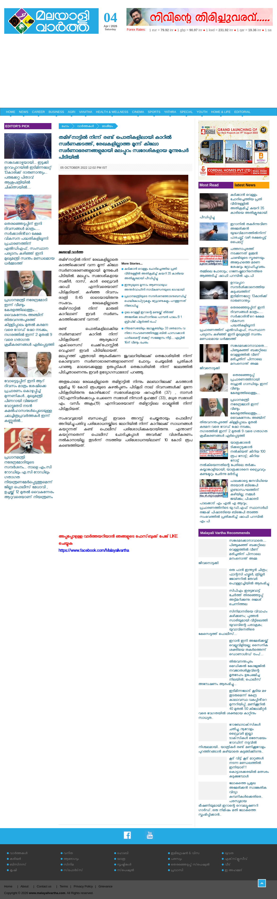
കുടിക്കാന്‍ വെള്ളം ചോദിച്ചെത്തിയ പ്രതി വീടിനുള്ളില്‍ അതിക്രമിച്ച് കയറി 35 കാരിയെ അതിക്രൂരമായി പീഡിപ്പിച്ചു (154, 274)
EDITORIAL (242, 112)
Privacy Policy (83, 886)
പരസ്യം (176, 859)
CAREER (38, 112)
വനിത (68, 854)
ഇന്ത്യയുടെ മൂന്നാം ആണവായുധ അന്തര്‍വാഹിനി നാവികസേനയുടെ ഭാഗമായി (154, 287)
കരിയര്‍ (15, 859)
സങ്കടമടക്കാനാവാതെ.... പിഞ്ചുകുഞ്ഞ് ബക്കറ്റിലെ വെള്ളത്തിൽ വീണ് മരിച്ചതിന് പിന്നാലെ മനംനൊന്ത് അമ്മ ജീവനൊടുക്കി (234, 357)
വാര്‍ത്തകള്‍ (85, 126)
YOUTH (202, 112)
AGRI (72, 112)
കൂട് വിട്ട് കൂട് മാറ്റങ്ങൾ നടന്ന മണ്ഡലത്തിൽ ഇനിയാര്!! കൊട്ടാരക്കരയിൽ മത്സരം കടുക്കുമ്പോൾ (249, 768)
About (25, 886)
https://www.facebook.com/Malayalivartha (94, 551)
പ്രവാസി (177, 871)
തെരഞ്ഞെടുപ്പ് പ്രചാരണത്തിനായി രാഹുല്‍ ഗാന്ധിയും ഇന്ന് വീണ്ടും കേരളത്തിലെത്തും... (249, 384)
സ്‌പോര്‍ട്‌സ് (73, 871)
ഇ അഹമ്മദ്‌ (233, 871)
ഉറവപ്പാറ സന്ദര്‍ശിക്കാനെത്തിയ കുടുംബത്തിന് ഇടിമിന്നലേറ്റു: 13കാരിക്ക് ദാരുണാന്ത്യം (248, 292)
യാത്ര (121, 859)
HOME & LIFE (221, 112)
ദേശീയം (107, 126)
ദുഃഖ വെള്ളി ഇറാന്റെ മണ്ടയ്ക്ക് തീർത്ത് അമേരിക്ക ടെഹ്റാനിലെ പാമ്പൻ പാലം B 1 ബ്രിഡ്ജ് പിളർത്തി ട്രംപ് (152, 318)
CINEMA (138, 112)
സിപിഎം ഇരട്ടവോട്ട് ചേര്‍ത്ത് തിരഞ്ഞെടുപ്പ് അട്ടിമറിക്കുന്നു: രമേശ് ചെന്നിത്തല (246, 598)
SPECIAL (186, 112)
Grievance (105, 886)
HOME (10, 112)
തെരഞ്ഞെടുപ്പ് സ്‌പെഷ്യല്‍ (190, 865)
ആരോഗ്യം (71, 859)
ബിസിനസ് (18, 865)
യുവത (229, 854)
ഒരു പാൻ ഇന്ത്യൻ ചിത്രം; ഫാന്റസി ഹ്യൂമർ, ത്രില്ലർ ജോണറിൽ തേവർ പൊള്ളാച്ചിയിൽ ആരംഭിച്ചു (249, 577)
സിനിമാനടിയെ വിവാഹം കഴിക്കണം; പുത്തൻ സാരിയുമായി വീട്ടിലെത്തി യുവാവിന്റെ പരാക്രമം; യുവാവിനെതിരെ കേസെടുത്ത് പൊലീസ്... (233, 623)
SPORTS (154, 112)
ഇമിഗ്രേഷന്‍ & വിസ (185, 854)
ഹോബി (122, 854)
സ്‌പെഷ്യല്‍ (125, 871)
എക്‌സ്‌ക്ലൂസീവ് (236, 859)
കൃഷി (13, 871)
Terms (64, 886)
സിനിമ (68, 865)
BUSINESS (56, 112)
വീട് (228, 865)
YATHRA (170, 112)
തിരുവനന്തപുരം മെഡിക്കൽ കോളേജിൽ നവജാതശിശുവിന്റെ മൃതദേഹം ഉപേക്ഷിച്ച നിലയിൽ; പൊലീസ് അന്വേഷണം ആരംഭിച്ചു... (231, 673)
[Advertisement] (138, 72)
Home (8, 886)
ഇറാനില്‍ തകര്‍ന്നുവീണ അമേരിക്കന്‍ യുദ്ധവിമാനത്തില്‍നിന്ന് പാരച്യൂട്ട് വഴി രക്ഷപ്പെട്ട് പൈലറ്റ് (248, 234)
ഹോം (65, 126)
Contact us (44, 886)
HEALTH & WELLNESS (112, 112)
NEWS (23, 112)
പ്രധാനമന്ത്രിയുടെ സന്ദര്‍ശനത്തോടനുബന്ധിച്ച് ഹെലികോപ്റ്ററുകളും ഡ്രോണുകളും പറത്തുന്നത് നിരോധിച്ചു (155, 301)
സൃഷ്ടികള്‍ (124, 865)
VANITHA (85, 112)
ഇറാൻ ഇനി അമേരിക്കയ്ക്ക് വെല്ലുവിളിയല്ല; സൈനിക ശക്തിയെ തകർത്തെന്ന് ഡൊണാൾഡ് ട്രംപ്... (248, 648)
